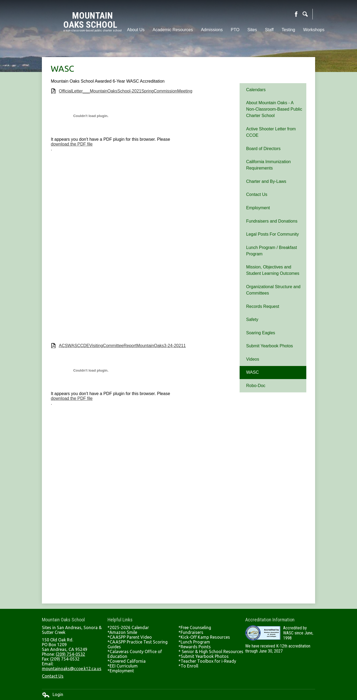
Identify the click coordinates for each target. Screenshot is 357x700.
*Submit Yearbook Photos (203, 656)
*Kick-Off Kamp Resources (204, 637)
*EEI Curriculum (123, 665)
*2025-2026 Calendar (128, 627)
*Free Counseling (194, 627)
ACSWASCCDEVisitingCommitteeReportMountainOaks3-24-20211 (122, 345)
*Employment (121, 670)
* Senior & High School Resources (210, 651)
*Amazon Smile (122, 632)
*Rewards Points (194, 646)
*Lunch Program (194, 641)
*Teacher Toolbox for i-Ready (207, 661)
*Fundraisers (190, 632)
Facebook (296, 14)
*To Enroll (188, 665)
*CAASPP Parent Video (130, 637)
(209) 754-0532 (70, 654)
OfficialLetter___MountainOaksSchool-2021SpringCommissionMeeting (125, 91)
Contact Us (53, 676)
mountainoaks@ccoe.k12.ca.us (71, 668)
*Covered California (127, 661)
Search (305, 14)
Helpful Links (120, 619)
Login (52, 694)
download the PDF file (72, 144)
